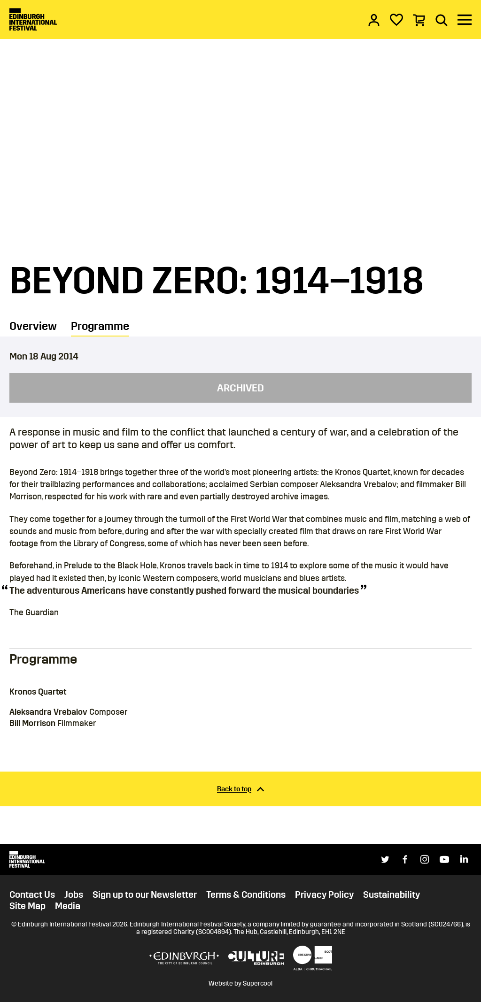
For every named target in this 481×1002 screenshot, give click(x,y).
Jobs (73, 894)
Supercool (257, 983)
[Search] (441, 19)
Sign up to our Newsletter (145, 894)
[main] (240, 422)
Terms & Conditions (246, 894)
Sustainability (391, 894)
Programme (100, 326)
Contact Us (32, 894)
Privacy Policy (324, 894)
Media (67, 905)
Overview (33, 326)
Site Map (27, 905)
